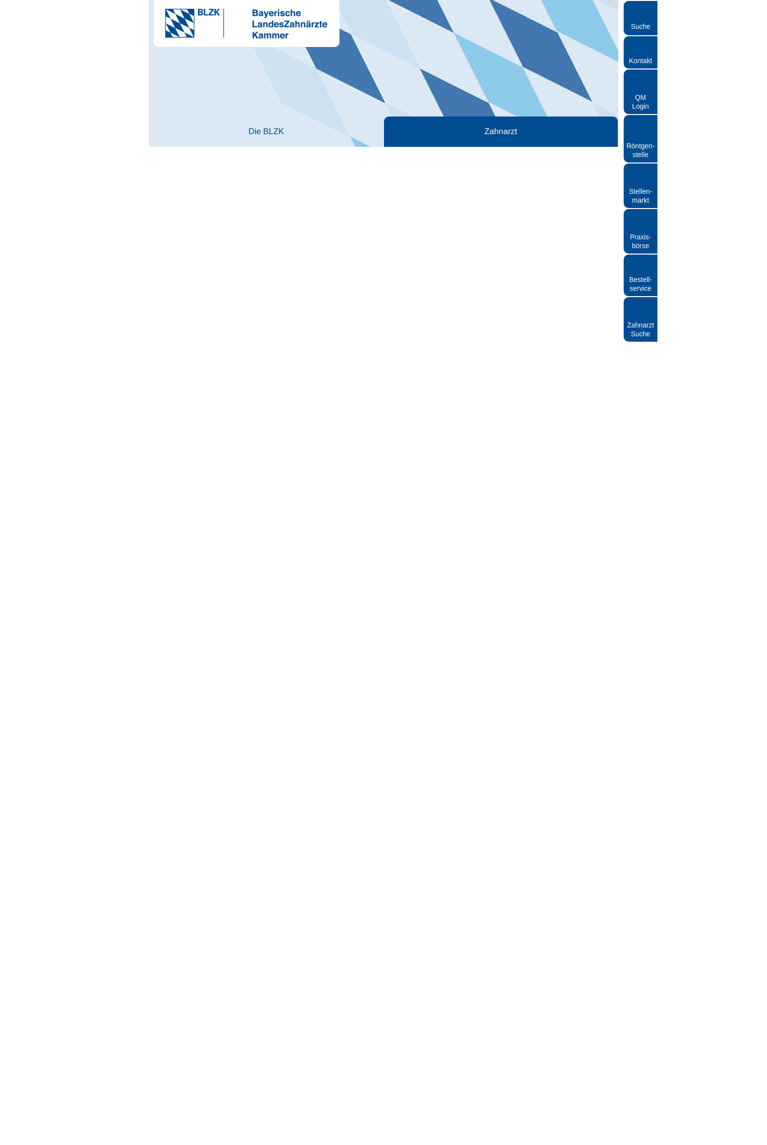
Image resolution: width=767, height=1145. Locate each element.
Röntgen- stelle (641, 150)
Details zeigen (520, 1126)
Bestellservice (640, 284)
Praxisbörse (641, 241)
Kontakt (640, 61)
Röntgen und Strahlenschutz (570, 131)
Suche (641, 26)
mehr (286, 297)
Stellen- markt (640, 195)
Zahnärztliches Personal (383, 131)
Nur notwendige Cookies (685, 1104)
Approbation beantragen (516, 255)
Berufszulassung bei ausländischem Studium (533, 268)
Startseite (170, 161)
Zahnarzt (289, 131)
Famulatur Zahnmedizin (515, 229)
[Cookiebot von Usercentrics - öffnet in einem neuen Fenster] (63, 1126)
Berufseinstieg (257, 161)
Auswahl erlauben (685, 1076)
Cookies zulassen (685, 1047)
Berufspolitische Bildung (511, 332)
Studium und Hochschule (517, 238)
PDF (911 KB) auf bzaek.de (523, 742)
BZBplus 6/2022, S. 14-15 (521, 849)
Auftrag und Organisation (557, 473)
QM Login (640, 101)
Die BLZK (196, 131)
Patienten (477, 131)
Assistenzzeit (499, 247)
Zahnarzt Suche (640, 329)
